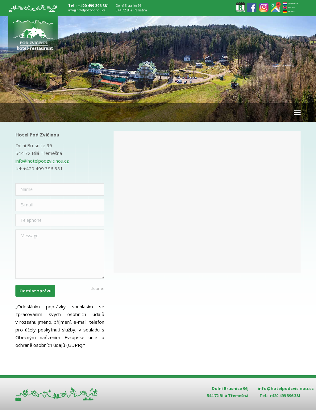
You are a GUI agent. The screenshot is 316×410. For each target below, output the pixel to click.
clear (95, 288)
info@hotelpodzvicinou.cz (87, 10)
